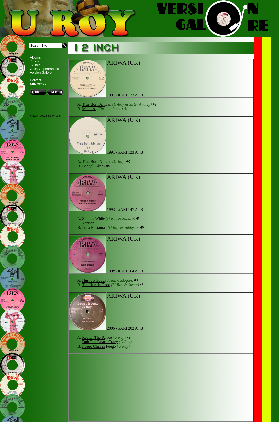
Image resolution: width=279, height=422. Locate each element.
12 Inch (35, 65)
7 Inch (34, 61)
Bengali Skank (93, 166)
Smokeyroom (39, 83)
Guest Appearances (44, 69)
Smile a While (93, 218)
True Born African (96, 104)
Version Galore (41, 72)
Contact (35, 80)
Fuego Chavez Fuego (99, 346)
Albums (35, 57)
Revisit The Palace (97, 337)
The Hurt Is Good (96, 285)
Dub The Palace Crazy (100, 342)
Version (88, 223)
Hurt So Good (93, 280)
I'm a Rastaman (94, 227)
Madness (89, 109)
